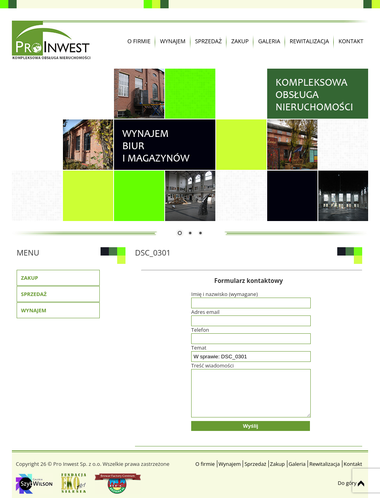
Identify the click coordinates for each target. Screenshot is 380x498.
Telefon (248, 334)
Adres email (248, 316)
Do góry (351, 482)
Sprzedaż (208, 41)
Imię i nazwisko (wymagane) (248, 298)
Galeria (269, 41)
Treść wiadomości (248, 390)
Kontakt (350, 41)
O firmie (139, 41)
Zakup (240, 41)
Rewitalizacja (309, 41)
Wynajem (172, 41)
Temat (248, 352)
